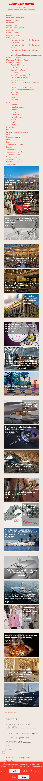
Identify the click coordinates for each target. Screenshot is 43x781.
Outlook (9, 130)
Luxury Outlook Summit (19, 77)
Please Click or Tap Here (29, 734)
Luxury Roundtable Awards (21, 87)
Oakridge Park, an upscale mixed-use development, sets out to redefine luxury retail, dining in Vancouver (21, 532)
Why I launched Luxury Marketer (19, 386)
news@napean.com (21, 738)
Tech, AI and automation (15, 152)
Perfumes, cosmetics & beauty (17, 132)
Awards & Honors (17, 65)
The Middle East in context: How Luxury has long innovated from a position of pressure (20, 183)
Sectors (9, 142)
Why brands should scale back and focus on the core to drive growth (21, 493)
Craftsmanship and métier (15, 18)
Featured (9, 30)
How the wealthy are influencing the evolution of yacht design (30, 405)
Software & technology (14, 145)
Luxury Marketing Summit (20, 75)
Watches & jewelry (13, 159)
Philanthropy (11, 135)
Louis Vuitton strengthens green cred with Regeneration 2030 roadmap (21, 465)
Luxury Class (10, 38)
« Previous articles (10, 713)
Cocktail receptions (18, 70)
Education (10, 23)
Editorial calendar (17, 107)
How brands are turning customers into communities (30, 298)
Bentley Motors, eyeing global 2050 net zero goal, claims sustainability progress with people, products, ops (21, 363)
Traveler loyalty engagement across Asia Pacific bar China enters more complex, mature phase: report (21, 285)
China (8, 15)
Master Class (15, 92)
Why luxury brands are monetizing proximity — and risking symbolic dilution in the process (21, 326)
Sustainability (11, 149)
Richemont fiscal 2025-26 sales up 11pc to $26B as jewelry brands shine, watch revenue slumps (21, 221)
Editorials (14, 110)
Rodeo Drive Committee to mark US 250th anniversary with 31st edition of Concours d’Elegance (29, 200)
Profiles (13, 97)
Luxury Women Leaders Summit (22, 90)
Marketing (15, 115)
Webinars (14, 100)
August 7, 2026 (21, 7)
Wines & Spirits (11, 164)
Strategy (14, 125)
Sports (8, 147)
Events (13, 112)
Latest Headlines (13, 10)
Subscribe (31, 10)
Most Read (23, 10)
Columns (14, 105)
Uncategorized (11, 157)
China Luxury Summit (18, 68)
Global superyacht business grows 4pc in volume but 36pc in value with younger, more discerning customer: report (21, 597)
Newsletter (10, 127)
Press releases (16, 117)
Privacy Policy (10, 758)
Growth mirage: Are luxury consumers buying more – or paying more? (30, 612)
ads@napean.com (24, 742)
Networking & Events (14, 63)
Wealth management (14, 162)
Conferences (15, 72)
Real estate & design (13, 137)
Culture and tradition (14, 20)
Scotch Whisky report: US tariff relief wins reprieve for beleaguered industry (21, 637)
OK (14, 771)
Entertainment (11, 25)
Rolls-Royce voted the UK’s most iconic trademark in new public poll (22, 571)
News (8, 102)
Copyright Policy (24, 758)
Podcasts (14, 95)
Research (14, 120)
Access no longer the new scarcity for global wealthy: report (30, 508)
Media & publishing (13, 58)
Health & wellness (12, 33)
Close (24, 777)
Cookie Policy (10, 761)
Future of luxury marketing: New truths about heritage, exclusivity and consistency (21, 260)
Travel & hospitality (13, 154)
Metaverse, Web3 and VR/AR (17, 60)
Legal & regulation (13, 35)
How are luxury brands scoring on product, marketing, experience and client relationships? (21, 675)
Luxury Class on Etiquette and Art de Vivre (26, 55)
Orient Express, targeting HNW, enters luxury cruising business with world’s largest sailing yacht (20, 699)
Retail (13, 122)
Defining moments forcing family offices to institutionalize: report (20, 428)
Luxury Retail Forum (18, 80)
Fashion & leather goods (15, 28)
